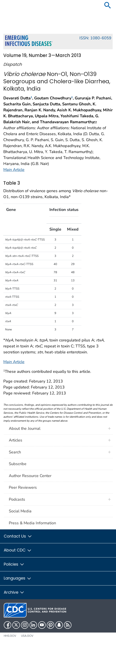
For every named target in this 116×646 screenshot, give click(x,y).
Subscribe (17, 463)
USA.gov (27, 636)
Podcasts (17, 499)
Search (15, 452)
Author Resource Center (30, 475)
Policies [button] (14, 564)
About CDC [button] (18, 550)
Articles (15, 440)
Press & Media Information (32, 523)
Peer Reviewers (23, 487)
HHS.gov (10, 636)
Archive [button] (14, 592)
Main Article (13, 169)
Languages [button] (18, 578)
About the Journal (24, 428)
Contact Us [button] (18, 536)
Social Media (20, 511)
